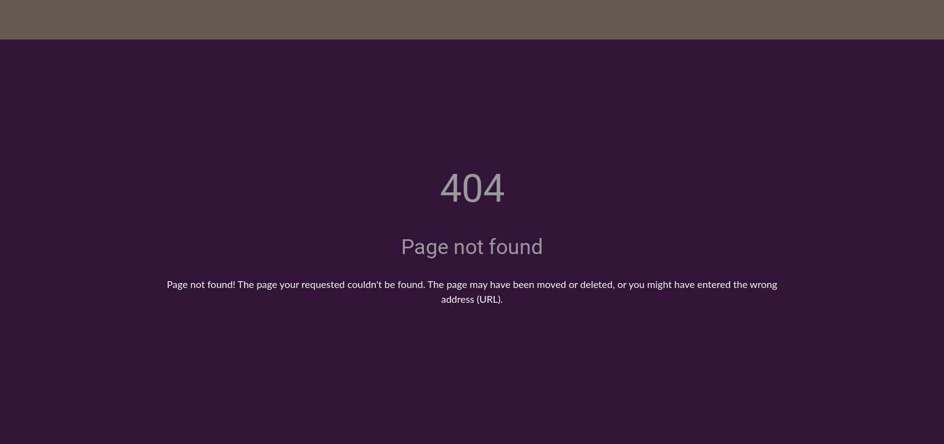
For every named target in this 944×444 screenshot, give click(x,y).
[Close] (24, 19)
